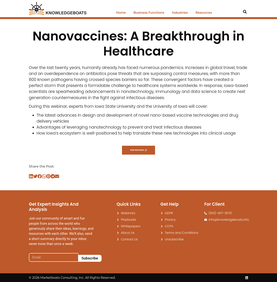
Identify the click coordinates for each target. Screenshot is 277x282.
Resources (203, 12)
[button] (244, 11)
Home (121, 12)
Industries (180, 12)
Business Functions (148, 12)
